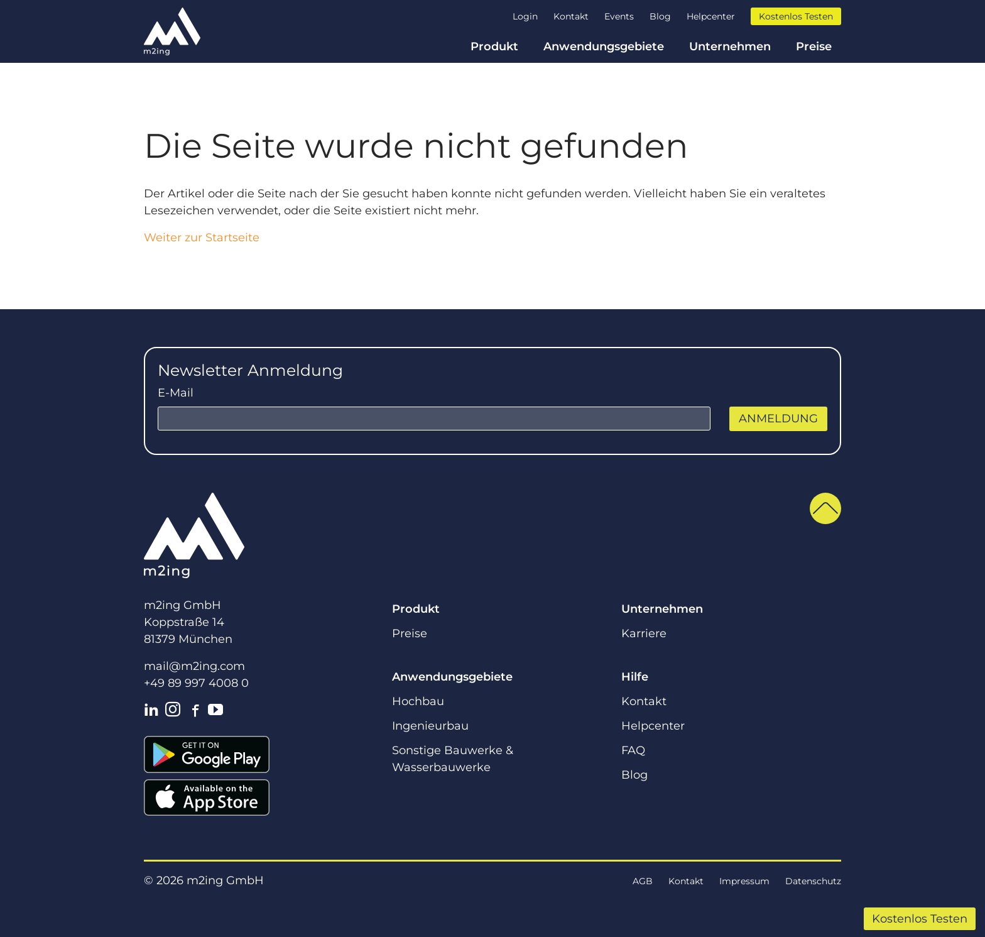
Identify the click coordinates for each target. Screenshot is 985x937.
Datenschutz (813, 881)
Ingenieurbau (430, 726)
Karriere (644, 633)
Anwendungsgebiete (603, 46)
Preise (814, 46)
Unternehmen (730, 46)
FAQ (633, 750)
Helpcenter (711, 16)
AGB (643, 881)
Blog (660, 16)
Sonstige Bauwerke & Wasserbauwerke (452, 758)
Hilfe (634, 677)
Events (619, 16)
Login (525, 16)
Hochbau (418, 701)
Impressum (744, 881)
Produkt (494, 46)
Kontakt (571, 16)
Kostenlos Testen (919, 919)
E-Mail (175, 393)
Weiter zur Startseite (201, 237)
